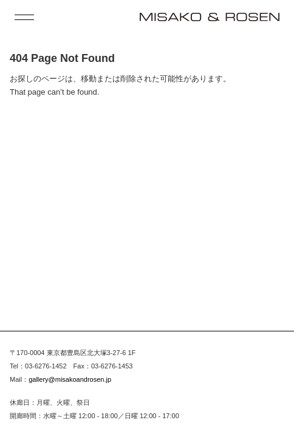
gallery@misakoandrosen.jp (70, 379)
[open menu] (24, 17)
